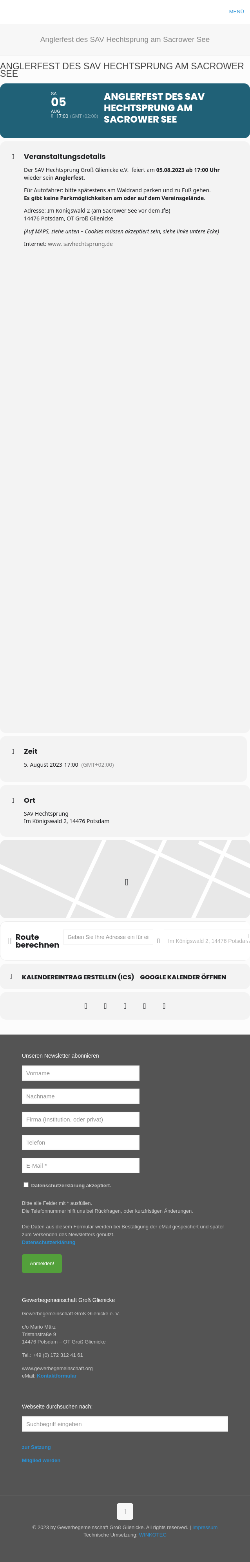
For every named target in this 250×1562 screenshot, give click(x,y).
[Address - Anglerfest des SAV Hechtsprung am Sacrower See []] (108, 937)
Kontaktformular (56, 1376)
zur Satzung (36, 1447)
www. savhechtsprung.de (80, 243)
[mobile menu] (239, 11)
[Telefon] (80, 1142)
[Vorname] (80, 1073)
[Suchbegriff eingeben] (125, 1424)
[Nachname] (80, 1096)
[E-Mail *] (80, 1165)
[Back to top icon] (125, 1511)
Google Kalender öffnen (183, 977)
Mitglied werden (41, 1460)
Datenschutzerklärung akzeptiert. (67, 1185)
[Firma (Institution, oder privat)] (80, 1119)
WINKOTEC (153, 1535)
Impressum (204, 1527)
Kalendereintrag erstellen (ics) (78, 977)
